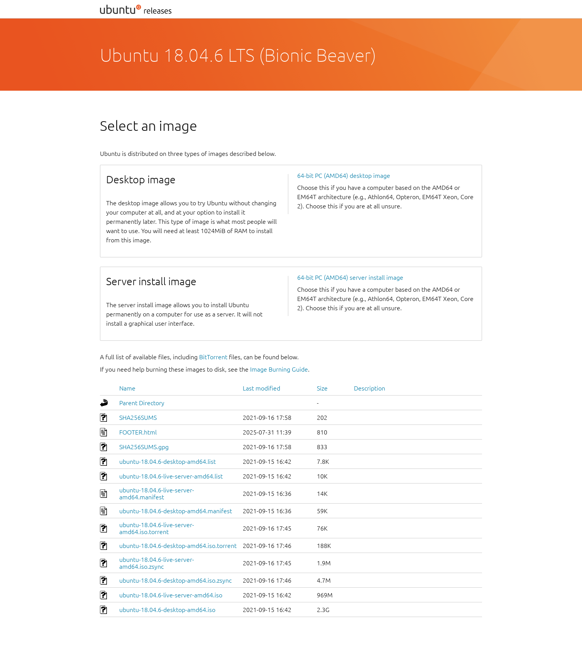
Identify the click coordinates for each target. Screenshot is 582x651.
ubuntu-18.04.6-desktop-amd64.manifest (175, 510)
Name (127, 388)
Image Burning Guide (279, 369)
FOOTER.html (138, 432)
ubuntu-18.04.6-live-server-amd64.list (171, 476)
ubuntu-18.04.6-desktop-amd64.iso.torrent (178, 545)
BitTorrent (213, 356)
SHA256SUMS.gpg (144, 446)
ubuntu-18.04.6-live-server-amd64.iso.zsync (156, 563)
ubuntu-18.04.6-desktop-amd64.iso (167, 609)
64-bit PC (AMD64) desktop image (343, 175)
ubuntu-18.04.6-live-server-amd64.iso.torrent (156, 528)
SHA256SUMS (138, 417)
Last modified (261, 388)
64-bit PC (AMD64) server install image (350, 277)
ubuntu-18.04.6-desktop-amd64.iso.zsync (175, 580)
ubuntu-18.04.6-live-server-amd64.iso (170, 595)
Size (322, 388)
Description (369, 388)
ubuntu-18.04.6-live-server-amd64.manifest (156, 494)
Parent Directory (141, 402)
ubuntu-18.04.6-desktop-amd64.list (167, 461)
